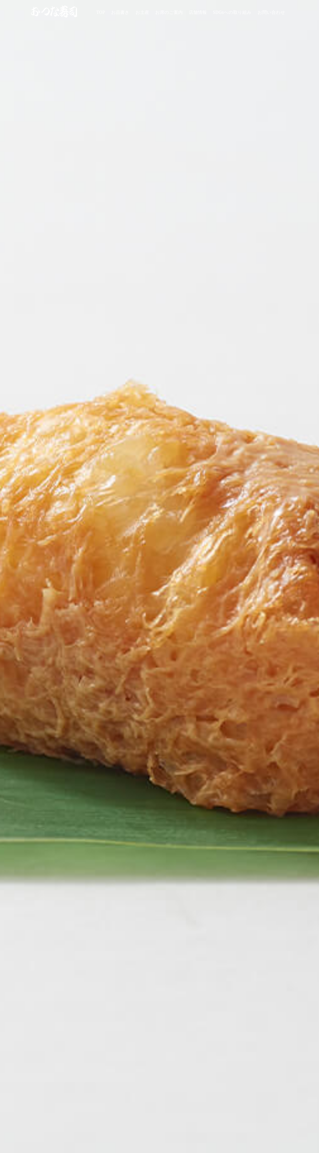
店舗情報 (198, 12)
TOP (100, 12)
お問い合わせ (271, 12)
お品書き (120, 12)
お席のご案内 (169, 12)
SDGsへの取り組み (232, 12)
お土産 (142, 12)
